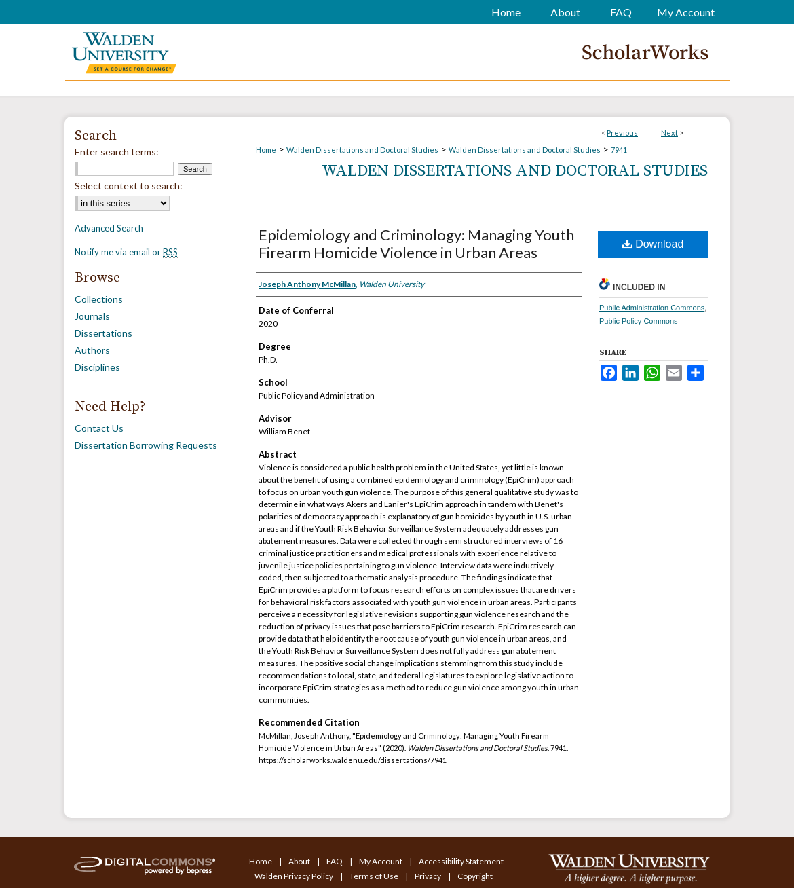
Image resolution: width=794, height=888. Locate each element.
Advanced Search (109, 228)
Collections (99, 299)
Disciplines (97, 367)
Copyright (475, 876)
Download (653, 244)
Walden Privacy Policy (294, 876)
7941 (619, 149)
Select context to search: (129, 185)
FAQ (335, 861)
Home (266, 149)
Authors (92, 350)
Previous (622, 132)
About (299, 861)
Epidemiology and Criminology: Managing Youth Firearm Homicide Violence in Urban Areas (416, 243)
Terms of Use (374, 876)
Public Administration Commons (651, 307)
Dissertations (103, 333)
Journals (92, 316)
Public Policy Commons (638, 321)
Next (669, 132)
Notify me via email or (126, 251)
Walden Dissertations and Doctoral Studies (362, 149)
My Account (381, 861)
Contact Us (99, 428)
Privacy (428, 876)
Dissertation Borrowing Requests (146, 445)
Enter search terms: (117, 152)
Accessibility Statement (461, 861)
